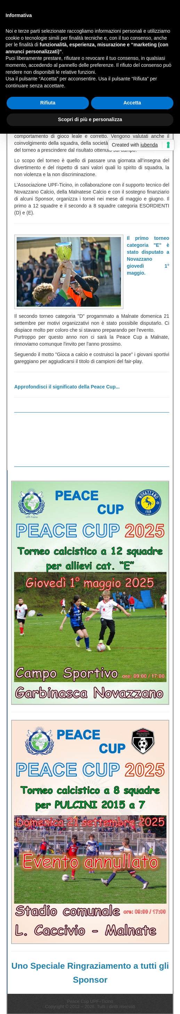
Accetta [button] (132, 102)
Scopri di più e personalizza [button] (90, 119)
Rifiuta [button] (48, 102)
